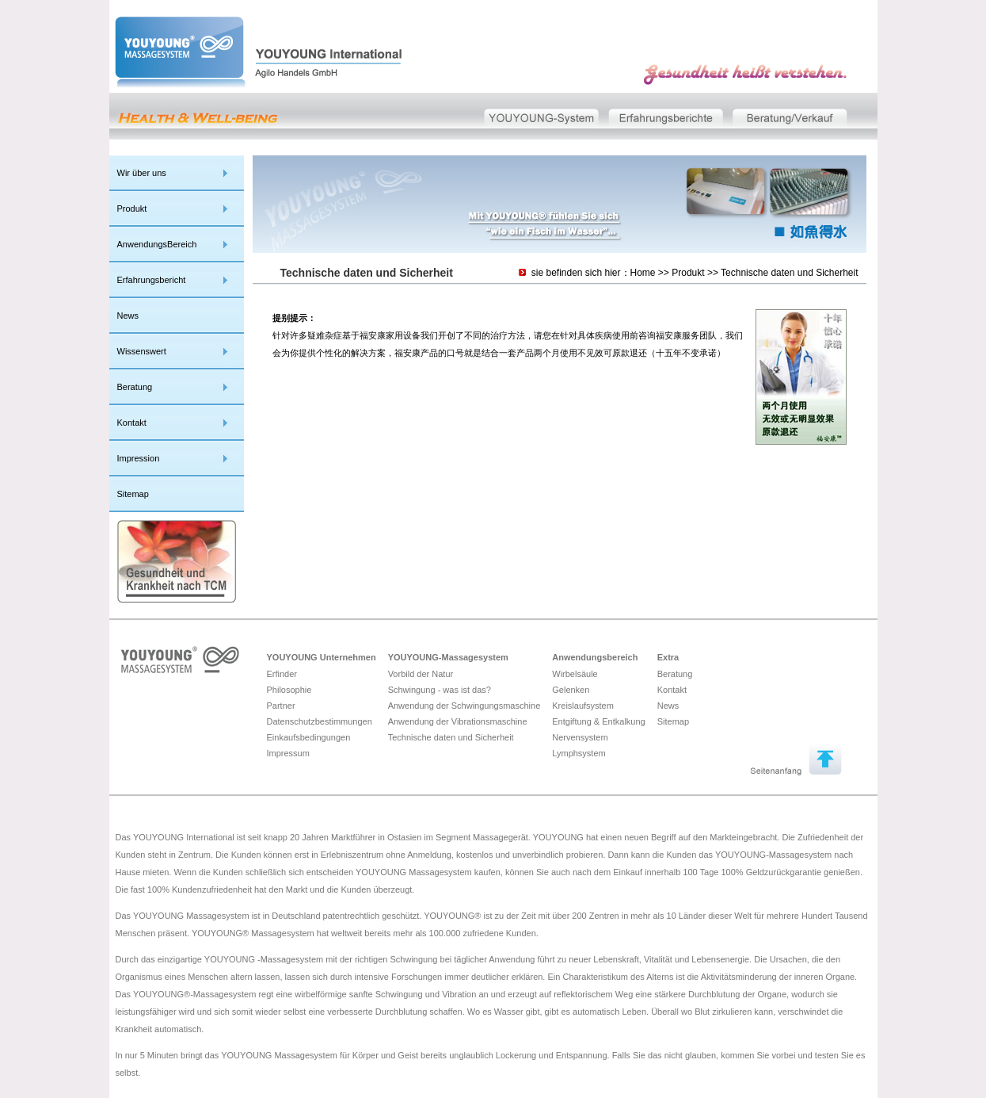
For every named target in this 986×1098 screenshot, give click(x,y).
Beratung (135, 387)
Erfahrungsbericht (151, 280)
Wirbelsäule (574, 674)
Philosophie (289, 689)
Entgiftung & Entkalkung (598, 721)
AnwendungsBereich (157, 244)
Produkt (132, 208)
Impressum (288, 753)
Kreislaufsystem (583, 705)
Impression (138, 458)
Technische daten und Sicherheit (789, 272)
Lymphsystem (578, 753)
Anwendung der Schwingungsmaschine (464, 705)
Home (643, 272)
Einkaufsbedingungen (309, 737)
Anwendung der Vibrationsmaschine (457, 721)
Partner (281, 705)
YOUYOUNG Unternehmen (321, 657)
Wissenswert (141, 351)
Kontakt (132, 422)
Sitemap (133, 494)
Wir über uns (141, 173)
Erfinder (282, 674)
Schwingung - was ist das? (439, 689)
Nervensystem (579, 737)
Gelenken (570, 689)
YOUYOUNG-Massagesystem (448, 657)
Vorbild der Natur (421, 674)
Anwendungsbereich (595, 657)
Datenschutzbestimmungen (319, 721)
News (128, 315)
